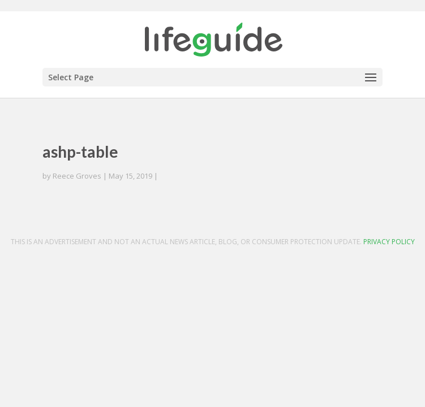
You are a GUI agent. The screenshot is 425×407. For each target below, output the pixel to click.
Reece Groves (77, 176)
